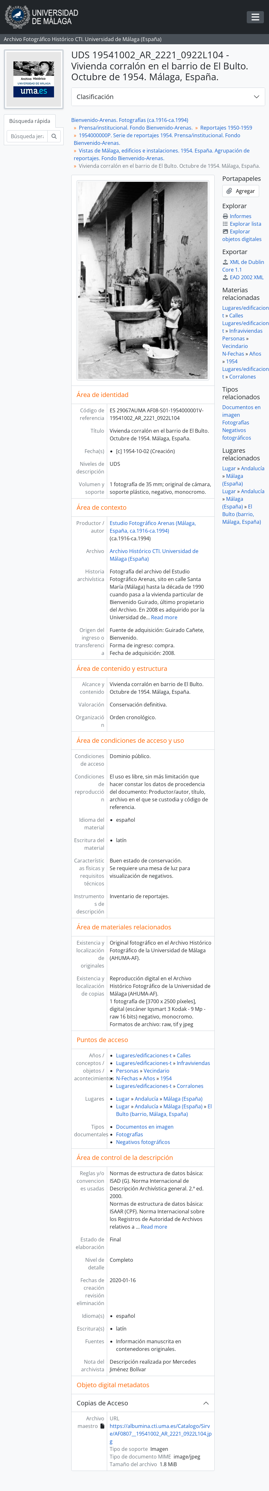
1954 (166, 1078)
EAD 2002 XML (243, 277)
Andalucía (146, 1098)
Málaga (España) (183, 1098)
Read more (164, 617)
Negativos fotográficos (143, 1142)
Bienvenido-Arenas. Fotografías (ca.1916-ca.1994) (129, 120)
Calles (184, 1055)
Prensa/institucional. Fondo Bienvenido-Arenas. (136, 127)
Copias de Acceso (102, 1403)
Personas (127, 1070)
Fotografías (129, 1134)
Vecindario (156, 1070)
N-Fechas (127, 1078)
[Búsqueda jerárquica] (27, 136)
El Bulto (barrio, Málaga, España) (241, 514)
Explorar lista (241, 223)
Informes (237, 216)
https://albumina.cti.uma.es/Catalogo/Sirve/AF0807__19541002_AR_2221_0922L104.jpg (161, 1434)
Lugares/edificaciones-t (144, 1055)
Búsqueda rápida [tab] (29, 120)
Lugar (123, 1098)
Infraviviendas (193, 1063)
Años (149, 1078)
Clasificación (95, 96)
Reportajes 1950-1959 (226, 127)
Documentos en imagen (145, 1126)
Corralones (190, 1086)
